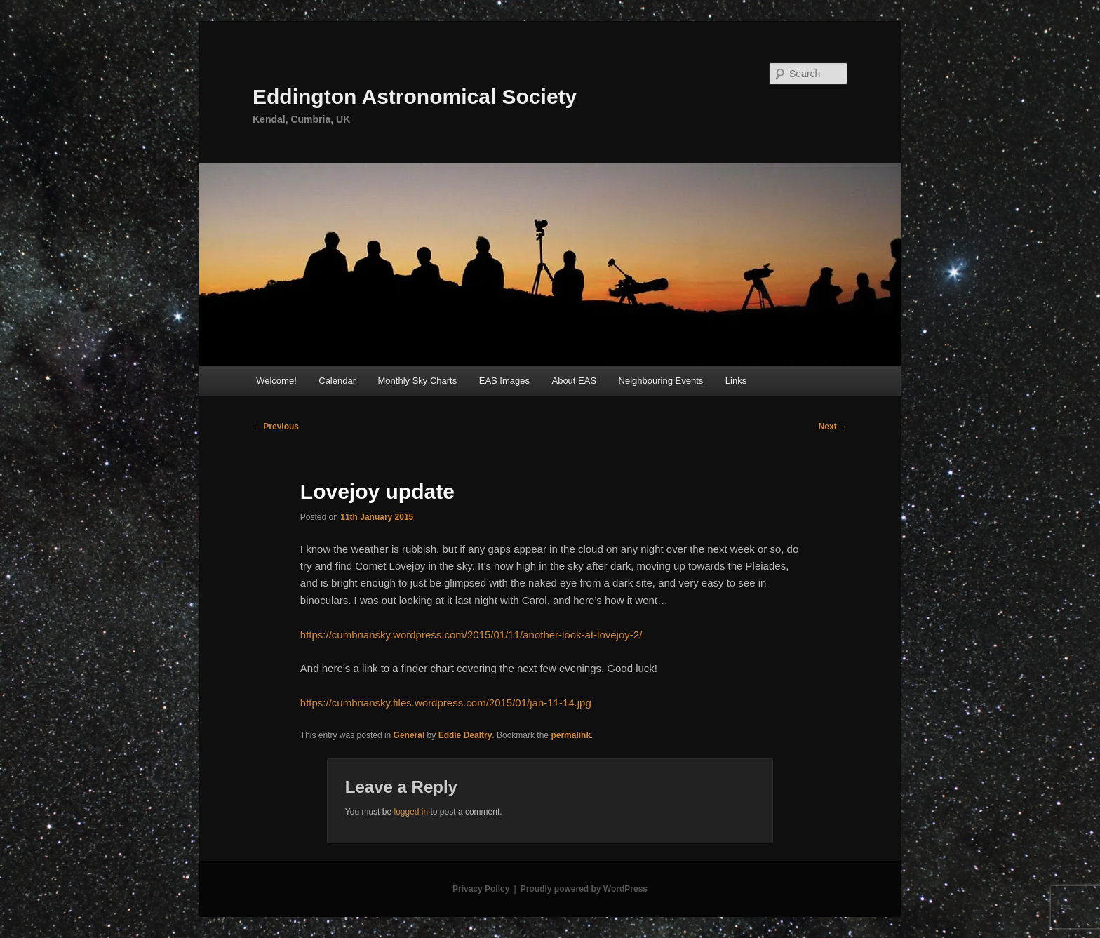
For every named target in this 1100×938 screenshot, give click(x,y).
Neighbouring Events (661, 380)
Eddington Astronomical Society (415, 96)
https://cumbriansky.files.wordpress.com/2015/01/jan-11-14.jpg (445, 703)
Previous (276, 426)
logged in (411, 812)
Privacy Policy (480, 889)
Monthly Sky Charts (417, 380)
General (409, 735)
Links (735, 380)
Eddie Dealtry (465, 735)
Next (833, 426)
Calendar (337, 380)
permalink (571, 735)
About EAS (573, 380)
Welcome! (276, 380)
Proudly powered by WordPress (584, 889)
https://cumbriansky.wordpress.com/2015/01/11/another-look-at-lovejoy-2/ (471, 635)
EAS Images (504, 380)
